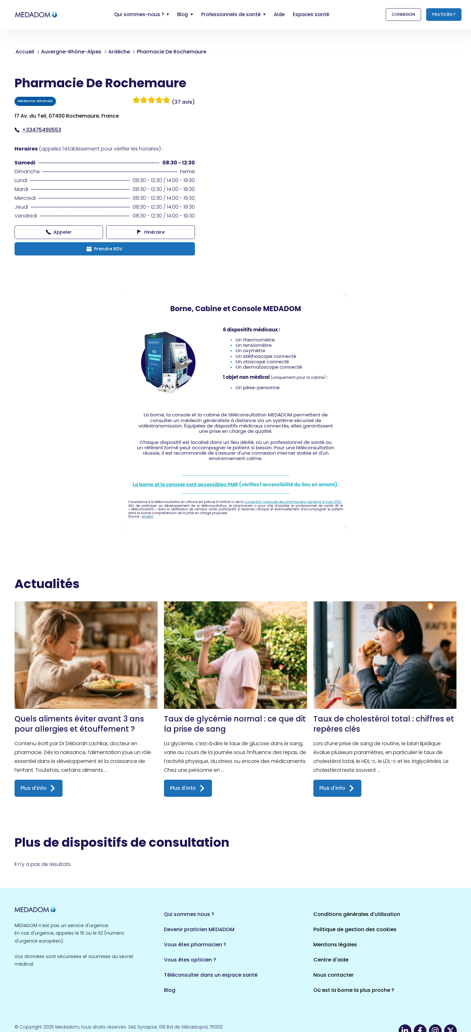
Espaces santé (311, 14)
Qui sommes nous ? (189, 914)
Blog (169, 990)
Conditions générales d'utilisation (356, 914)
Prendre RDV (105, 249)
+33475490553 (38, 129)
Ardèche (119, 51)
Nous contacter (333, 975)
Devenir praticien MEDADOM (199, 929)
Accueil (24, 51)
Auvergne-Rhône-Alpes (71, 51)
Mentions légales (335, 944)
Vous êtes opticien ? (190, 959)
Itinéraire (150, 232)
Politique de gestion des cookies (354, 929)
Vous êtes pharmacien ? (195, 944)
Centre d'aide (330, 959)
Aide (279, 14)
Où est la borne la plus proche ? (353, 990)
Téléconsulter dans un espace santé (210, 975)
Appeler (59, 232)
